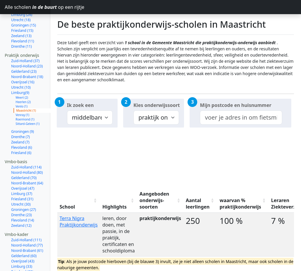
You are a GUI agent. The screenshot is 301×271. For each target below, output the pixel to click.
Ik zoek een (80, 105)
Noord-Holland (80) (27, 155)
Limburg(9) (20, 76)
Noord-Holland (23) (27, 49)
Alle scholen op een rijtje (27, 7)
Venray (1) (22, 98)
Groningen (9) (22, 115)
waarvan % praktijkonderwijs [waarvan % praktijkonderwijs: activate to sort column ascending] (240, 203)
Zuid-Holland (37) (25, 44)
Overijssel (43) (22, 244)
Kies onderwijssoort (156, 105)
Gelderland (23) (23, 54)
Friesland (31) (22, 182)
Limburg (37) (21, 177)
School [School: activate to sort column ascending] (67, 207)
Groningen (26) (23, 265)
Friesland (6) (21, 136)
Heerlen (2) (23, 85)
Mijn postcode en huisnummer (235, 105)
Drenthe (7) (20, 120)
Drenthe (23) (21, 198)
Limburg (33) (21, 249)
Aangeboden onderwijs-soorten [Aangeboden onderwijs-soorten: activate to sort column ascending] (154, 200)
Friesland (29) (22, 255)
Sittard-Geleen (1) (27, 107)
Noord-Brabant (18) (27, 60)
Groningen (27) (23, 193)
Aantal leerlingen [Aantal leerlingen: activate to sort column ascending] (198, 203)
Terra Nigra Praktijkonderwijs (79, 221)
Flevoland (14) (22, 203)
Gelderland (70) (23, 161)
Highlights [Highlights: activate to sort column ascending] (114, 207)
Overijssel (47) (22, 171)
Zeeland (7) (20, 125)
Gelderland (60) (23, 239)
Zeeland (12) (21, 208)
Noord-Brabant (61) (27, 234)
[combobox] (241, 117)
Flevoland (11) (22, 24)
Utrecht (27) (21, 260)
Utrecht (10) (21, 70)
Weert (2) (22, 81)
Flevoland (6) (21, 130)
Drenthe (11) (21, 29)
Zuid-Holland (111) (26, 223)
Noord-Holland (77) (27, 228)
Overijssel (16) (22, 65)
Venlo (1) (22, 90)
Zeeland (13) (21, 19)
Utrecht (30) (21, 187)
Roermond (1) (25, 103)
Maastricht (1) (26, 94)
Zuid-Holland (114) (26, 150)
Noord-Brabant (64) (27, 166)
